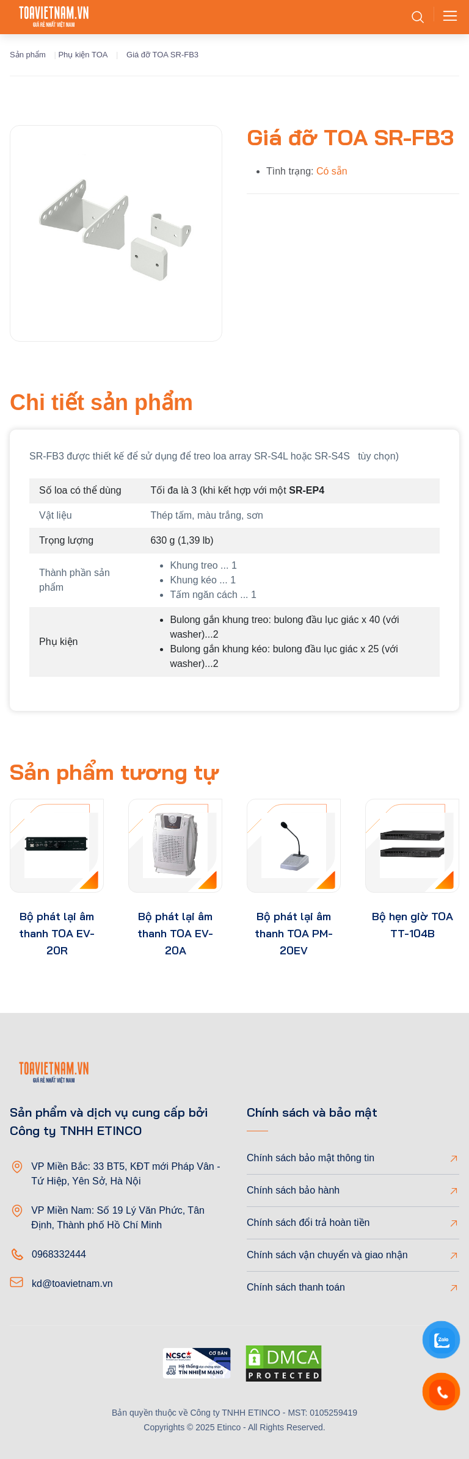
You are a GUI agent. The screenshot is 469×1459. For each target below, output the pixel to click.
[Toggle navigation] (446, 17)
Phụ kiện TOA (82, 54)
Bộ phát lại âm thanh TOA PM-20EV (294, 933)
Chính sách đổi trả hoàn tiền (308, 1222)
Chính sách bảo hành (293, 1190)
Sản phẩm (28, 54)
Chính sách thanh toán (296, 1287)
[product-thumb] (57, 846)
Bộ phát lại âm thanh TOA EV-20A (175, 933)
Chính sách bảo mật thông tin (310, 1158)
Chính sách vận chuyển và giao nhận (327, 1255)
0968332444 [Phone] (59, 1254)
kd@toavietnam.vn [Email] (72, 1283)
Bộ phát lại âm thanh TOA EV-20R (57, 933)
